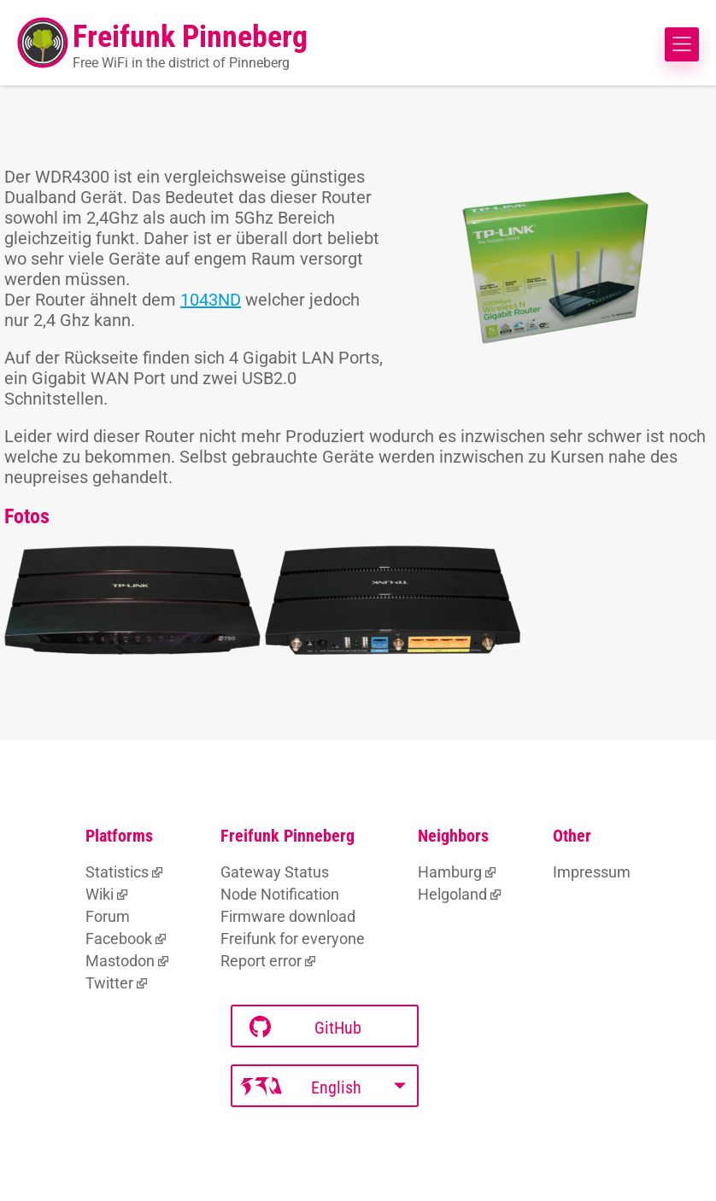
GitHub (305, 1027)
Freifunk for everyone (292, 938)
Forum (107, 916)
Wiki (99, 894)
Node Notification (279, 894)
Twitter (109, 983)
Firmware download (287, 916)
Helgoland (452, 894)
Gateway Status (274, 872)
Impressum (592, 872)
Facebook (118, 938)
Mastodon (120, 961)
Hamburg (450, 872)
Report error (261, 961)
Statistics (117, 872)
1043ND (210, 299)
